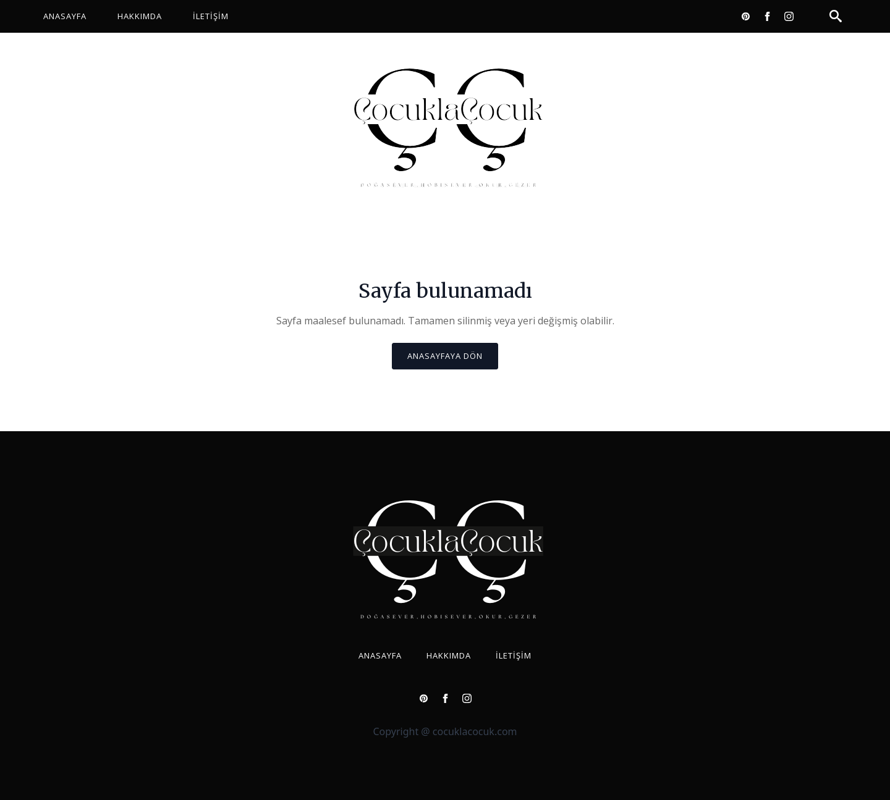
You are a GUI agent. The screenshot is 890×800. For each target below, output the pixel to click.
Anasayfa (65, 16)
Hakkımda (139, 16)
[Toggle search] (836, 16)
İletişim (211, 16)
